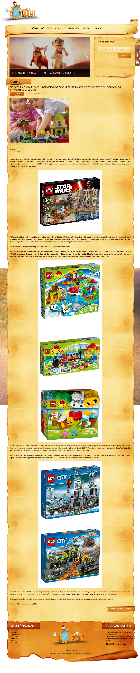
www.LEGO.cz (33, 604)
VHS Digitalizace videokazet (65, 652)
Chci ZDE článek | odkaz (116, 644)
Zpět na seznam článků (121, 609)
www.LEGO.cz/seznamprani (77, 239)
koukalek (72, 650)
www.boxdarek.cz (111, 634)
